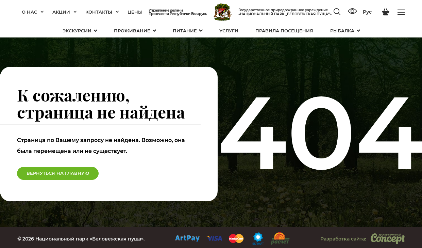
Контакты (102, 12)
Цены (135, 12)
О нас (33, 12)
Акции (64, 12)
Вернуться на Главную (58, 173)
